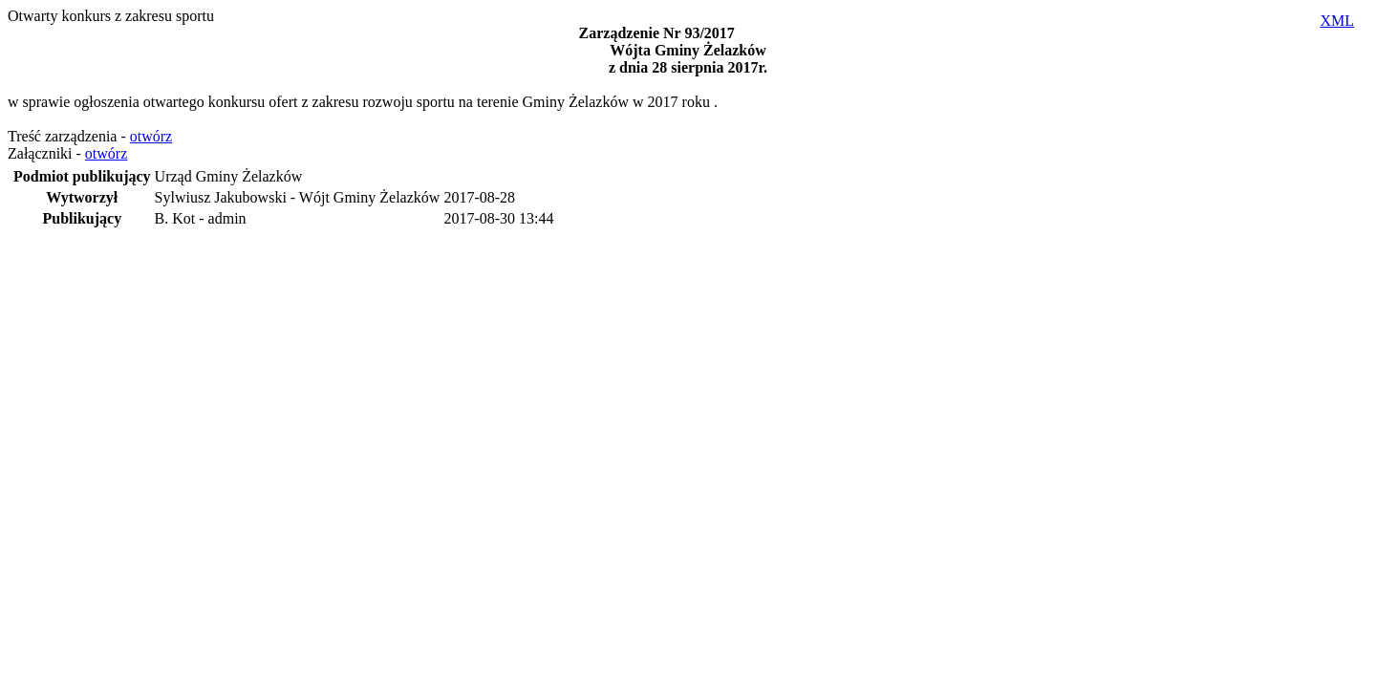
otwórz (151, 136)
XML (1337, 20)
